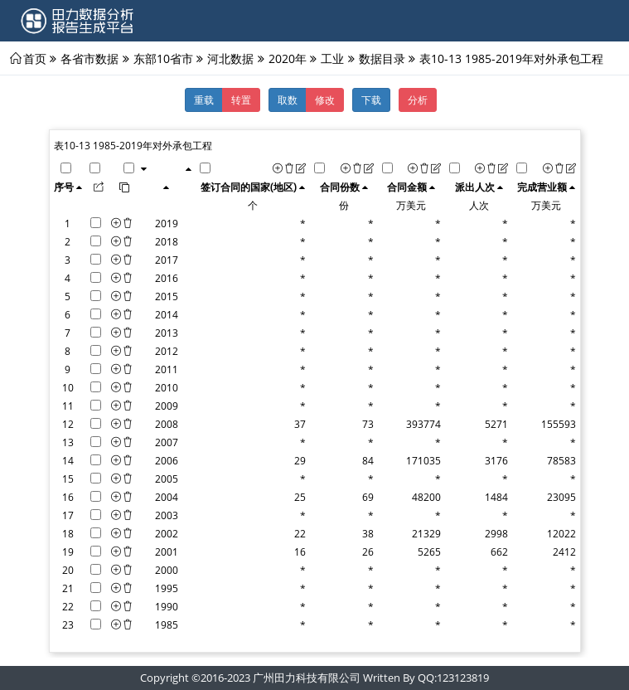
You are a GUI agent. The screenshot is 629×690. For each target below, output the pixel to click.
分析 (418, 99)
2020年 (288, 58)
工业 (332, 58)
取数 (288, 99)
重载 (204, 99)
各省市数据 (89, 58)
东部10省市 (163, 58)
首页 (34, 58)
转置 (241, 99)
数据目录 (382, 58)
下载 (371, 99)
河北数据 (230, 58)
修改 (325, 99)
